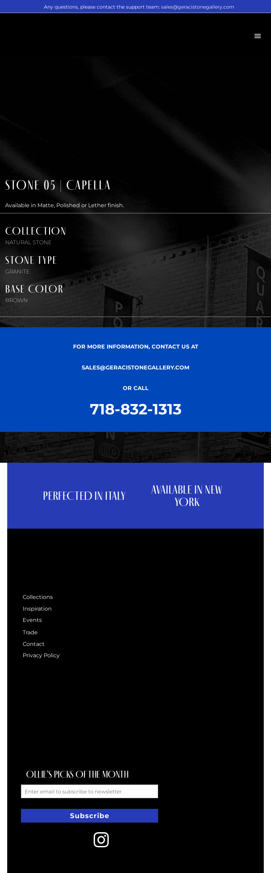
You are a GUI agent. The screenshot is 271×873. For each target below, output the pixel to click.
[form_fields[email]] (89, 791)
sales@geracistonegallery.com (197, 7)
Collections (38, 597)
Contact (34, 644)
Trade (30, 632)
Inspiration (37, 608)
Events (32, 620)
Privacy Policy (41, 655)
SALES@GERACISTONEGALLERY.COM (135, 367)
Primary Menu (258, 36)
